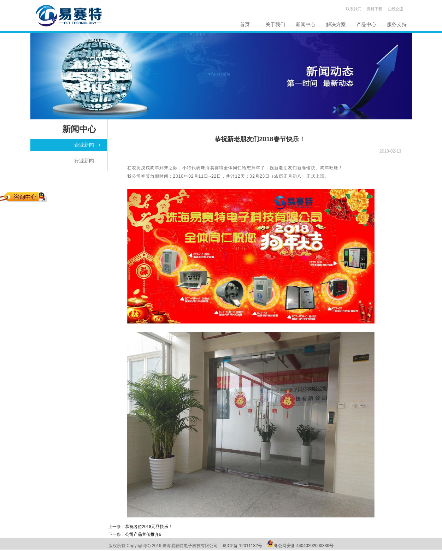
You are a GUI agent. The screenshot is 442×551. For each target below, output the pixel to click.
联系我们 (353, 9)
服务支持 (397, 24)
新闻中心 (306, 24)
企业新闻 (84, 145)
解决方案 (336, 24)
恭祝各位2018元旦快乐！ (149, 526)
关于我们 (275, 24)
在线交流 (395, 9)
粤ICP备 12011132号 (242, 545)
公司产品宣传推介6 (143, 534)
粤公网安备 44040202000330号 (304, 545)
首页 (245, 24)
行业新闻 (84, 161)
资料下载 (374, 9)
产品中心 (366, 24)
